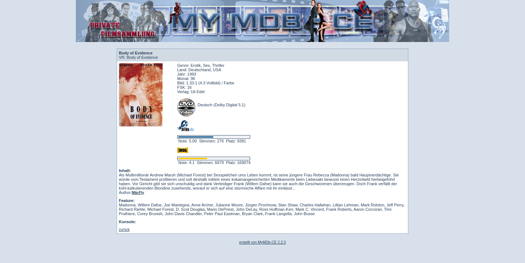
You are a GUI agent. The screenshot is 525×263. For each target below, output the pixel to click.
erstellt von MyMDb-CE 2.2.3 (262, 242)
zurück (124, 230)
